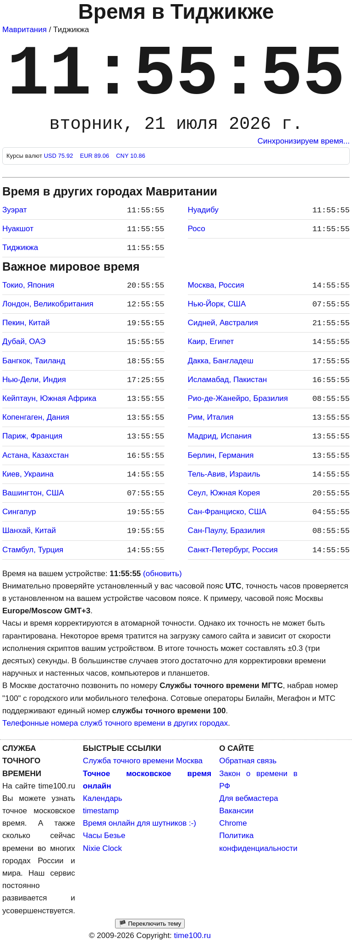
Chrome (233, 823)
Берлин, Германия (221, 455)
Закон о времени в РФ (258, 779)
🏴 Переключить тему (150, 923)
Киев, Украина (28, 474)
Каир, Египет (211, 341)
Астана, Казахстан (35, 455)
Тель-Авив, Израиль (224, 474)
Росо (196, 228)
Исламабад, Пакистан (227, 379)
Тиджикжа (20, 247)
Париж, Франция (32, 436)
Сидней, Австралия (223, 322)
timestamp (101, 810)
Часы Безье (104, 835)
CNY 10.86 (130, 155)
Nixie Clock (102, 848)
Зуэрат (14, 209)
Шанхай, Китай (29, 530)
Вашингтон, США (33, 493)
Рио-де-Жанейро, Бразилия (238, 398)
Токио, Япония (28, 285)
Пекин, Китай (26, 322)
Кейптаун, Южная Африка (49, 398)
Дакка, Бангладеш (220, 360)
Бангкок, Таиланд (33, 360)
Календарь (102, 798)
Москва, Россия (216, 285)
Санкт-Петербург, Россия (233, 549)
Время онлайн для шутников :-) (139, 823)
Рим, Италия (211, 417)
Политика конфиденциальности (258, 841)
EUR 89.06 (95, 155)
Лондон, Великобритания (48, 304)
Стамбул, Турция (32, 549)
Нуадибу (203, 209)
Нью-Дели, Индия (34, 379)
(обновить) (162, 573)
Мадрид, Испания (220, 436)
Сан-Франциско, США (227, 511)
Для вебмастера (248, 798)
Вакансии (236, 810)
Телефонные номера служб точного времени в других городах (115, 723)
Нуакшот (17, 228)
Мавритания (24, 29)
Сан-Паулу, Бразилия (226, 530)
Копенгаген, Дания (35, 417)
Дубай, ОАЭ (23, 341)
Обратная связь (247, 760)
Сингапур (19, 511)
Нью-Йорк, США (217, 304)
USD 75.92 (59, 155)
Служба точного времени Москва (143, 760)
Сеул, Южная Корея (224, 493)
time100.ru (192, 935)
